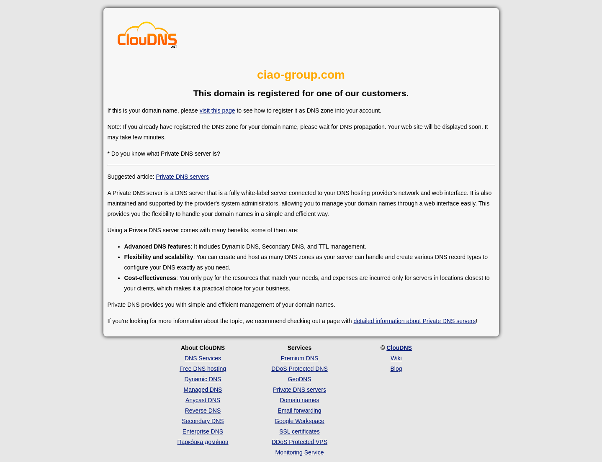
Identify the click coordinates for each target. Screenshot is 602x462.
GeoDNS (299, 379)
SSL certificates (299, 431)
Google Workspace (299, 421)
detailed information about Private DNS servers (414, 321)
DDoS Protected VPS (299, 442)
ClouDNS (399, 347)
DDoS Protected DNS (299, 368)
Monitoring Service (299, 452)
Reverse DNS (203, 410)
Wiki (396, 358)
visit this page (217, 110)
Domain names (299, 400)
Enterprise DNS (203, 431)
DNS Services (203, 358)
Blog (396, 368)
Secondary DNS (203, 421)
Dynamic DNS (203, 379)
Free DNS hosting (203, 368)
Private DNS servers (182, 176)
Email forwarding (299, 410)
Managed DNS (203, 389)
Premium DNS (299, 358)
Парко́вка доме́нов (203, 442)
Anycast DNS (202, 400)
